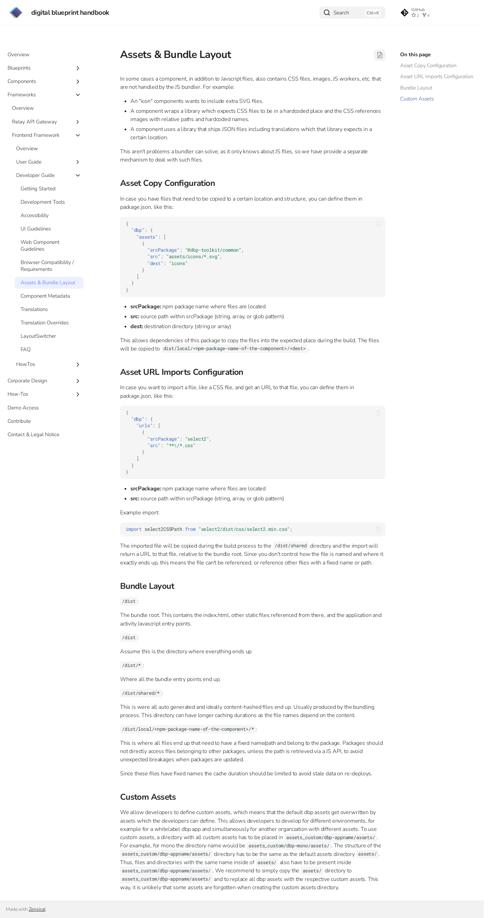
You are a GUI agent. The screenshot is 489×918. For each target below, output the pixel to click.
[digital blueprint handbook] (15, 12)
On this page (415, 54)
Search (341, 12)
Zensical (37, 909)
